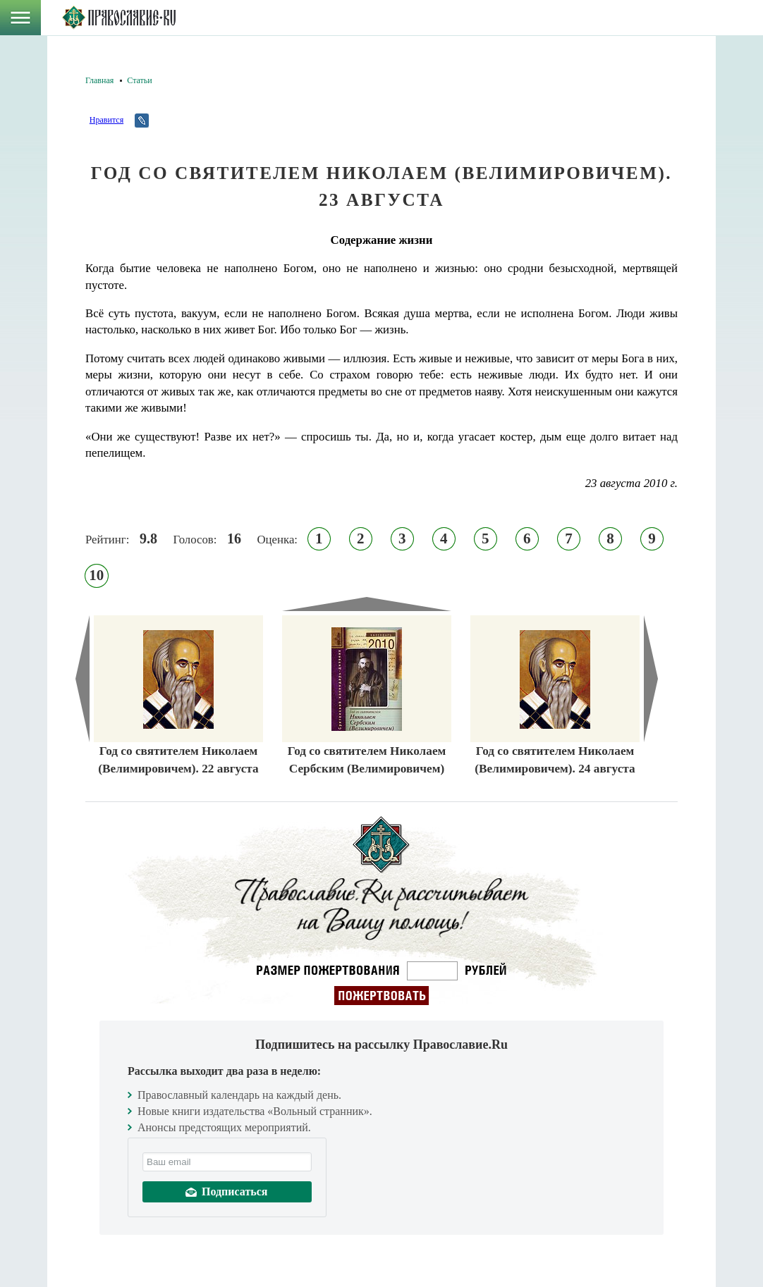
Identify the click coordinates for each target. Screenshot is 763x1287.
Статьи (139, 80)
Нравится (106, 120)
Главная (99, 80)
